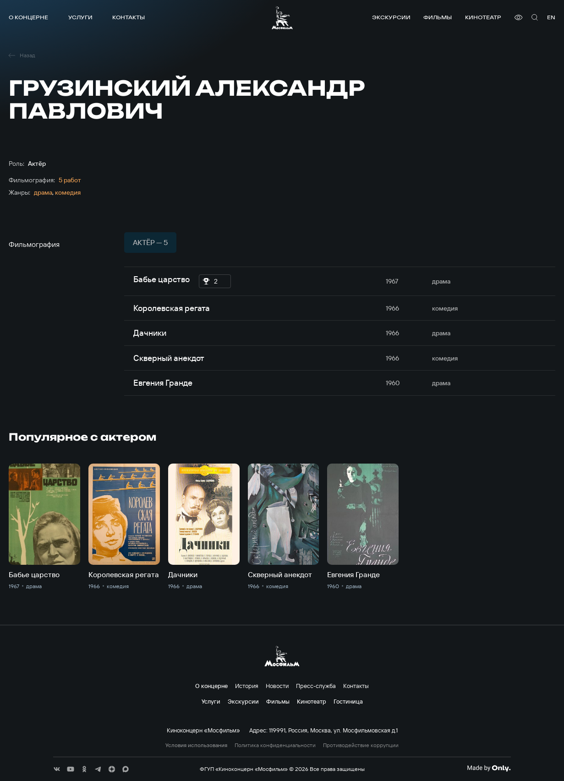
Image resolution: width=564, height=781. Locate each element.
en (551, 17)
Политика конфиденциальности (275, 745)
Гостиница (348, 701)
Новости (277, 685)
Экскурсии (391, 17)
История (246, 685)
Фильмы (437, 17)
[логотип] (282, 18)
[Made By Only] (488, 768)
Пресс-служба (316, 685)
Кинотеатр (483, 17)
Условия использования (196, 745)
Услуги (80, 17)
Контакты (128, 17)
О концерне (28, 17)
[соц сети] (56, 769)
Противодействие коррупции (361, 745)
